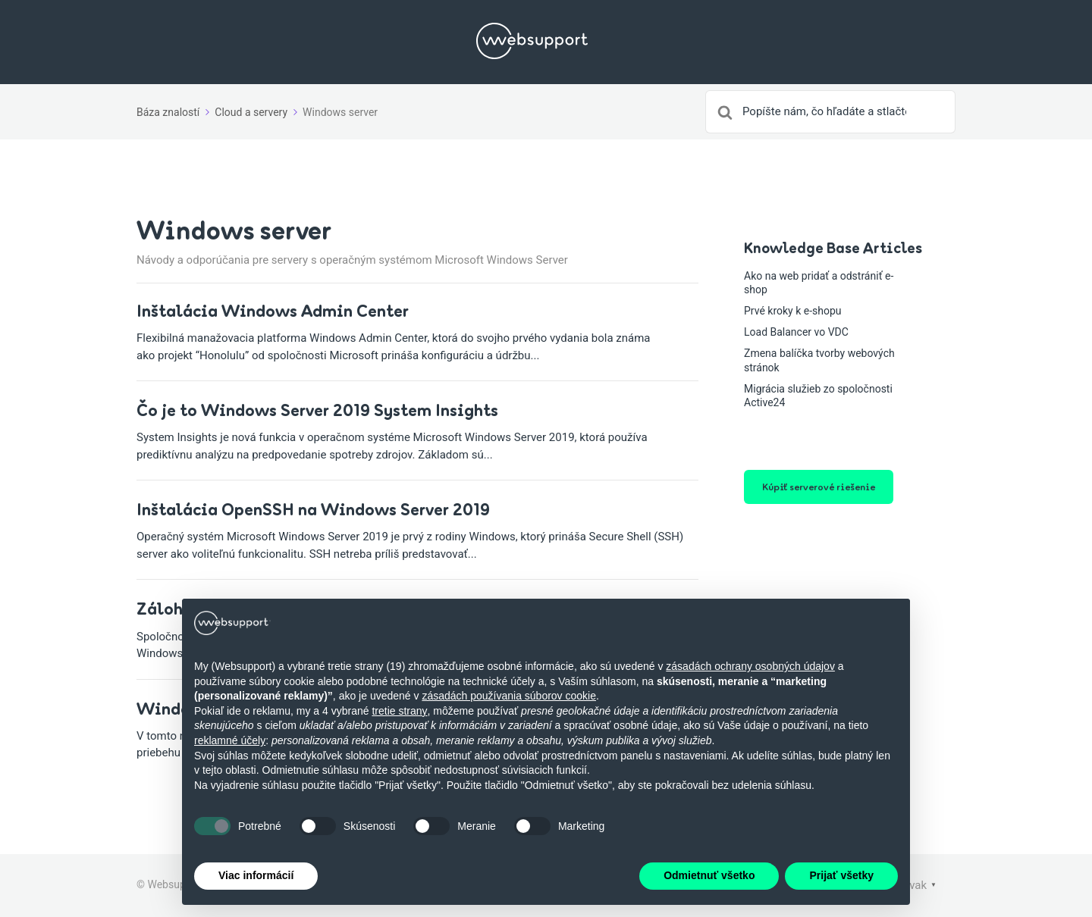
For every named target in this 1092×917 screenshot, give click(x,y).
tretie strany (399, 711)
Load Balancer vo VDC (796, 332)
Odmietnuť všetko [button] (709, 875)
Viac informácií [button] (255, 875)
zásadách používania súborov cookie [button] (509, 696)
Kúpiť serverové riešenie (818, 486)
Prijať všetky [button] (841, 875)
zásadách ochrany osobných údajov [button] (750, 666)
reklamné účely (229, 740)
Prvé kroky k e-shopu (793, 311)
